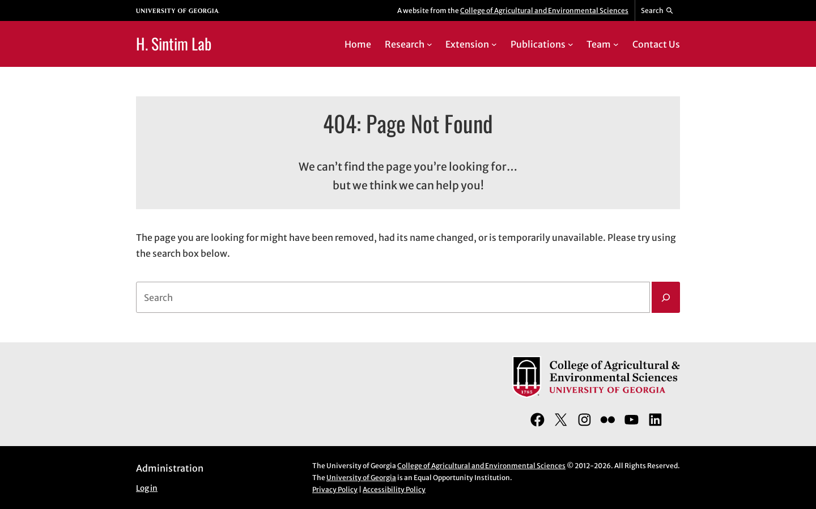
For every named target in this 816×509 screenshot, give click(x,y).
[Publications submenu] (570, 44)
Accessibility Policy (394, 489)
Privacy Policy (335, 489)
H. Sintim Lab (173, 43)
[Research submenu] (429, 44)
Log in (147, 488)
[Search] (666, 297)
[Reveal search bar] (657, 11)
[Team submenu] (616, 44)
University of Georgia (361, 477)
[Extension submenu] (494, 44)
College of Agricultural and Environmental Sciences (544, 10)
